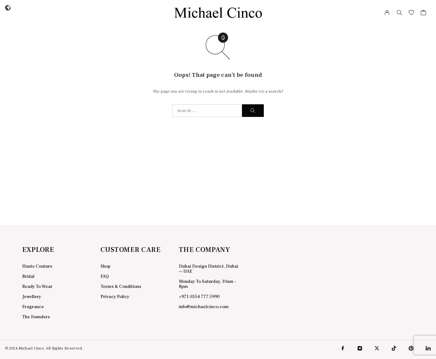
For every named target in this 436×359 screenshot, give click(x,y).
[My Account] (387, 12)
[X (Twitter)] (376, 348)
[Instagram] (359, 348)
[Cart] (424, 13)
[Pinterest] (411, 348)
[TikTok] (394, 348)
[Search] (399, 12)
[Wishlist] (412, 13)
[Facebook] (342, 348)
